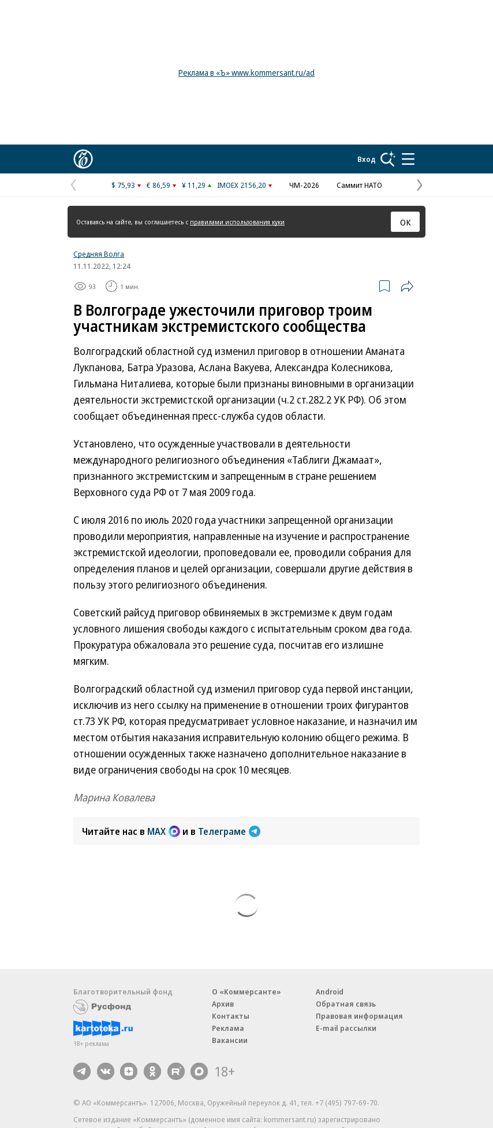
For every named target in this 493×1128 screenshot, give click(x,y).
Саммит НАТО (359, 185)
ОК (405, 222)
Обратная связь (346, 1003)
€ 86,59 (158, 185)
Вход (366, 159)
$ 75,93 (123, 185)
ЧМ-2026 (304, 185)
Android (329, 991)
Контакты (230, 1016)
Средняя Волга (98, 254)
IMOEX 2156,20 (241, 185)
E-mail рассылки (346, 1028)
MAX (163, 831)
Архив (223, 1003)
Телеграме (229, 831)
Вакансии (230, 1040)
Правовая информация (359, 1016)
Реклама (228, 1028)
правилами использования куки (237, 221)
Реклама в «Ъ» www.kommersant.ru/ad (246, 72)
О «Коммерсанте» (246, 991)
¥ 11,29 (194, 185)
